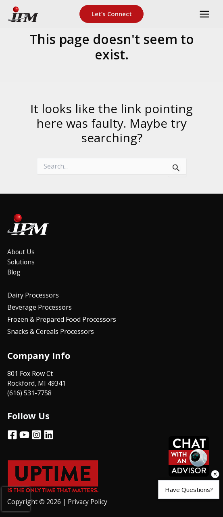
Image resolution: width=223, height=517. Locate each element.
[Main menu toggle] (204, 14)
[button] (111, 14)
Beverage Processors (39, 306)
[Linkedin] (49, 433)
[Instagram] (36, 433)
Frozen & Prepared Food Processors (61, 318)
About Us (21, 251)
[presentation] (16, 499)
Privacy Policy (89, 500)
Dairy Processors (33, 294)
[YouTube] (24, 433)
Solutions (21, 261)
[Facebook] (12, 433)
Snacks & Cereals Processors (50, 330)
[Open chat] (189, 456)
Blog (14, 271)
